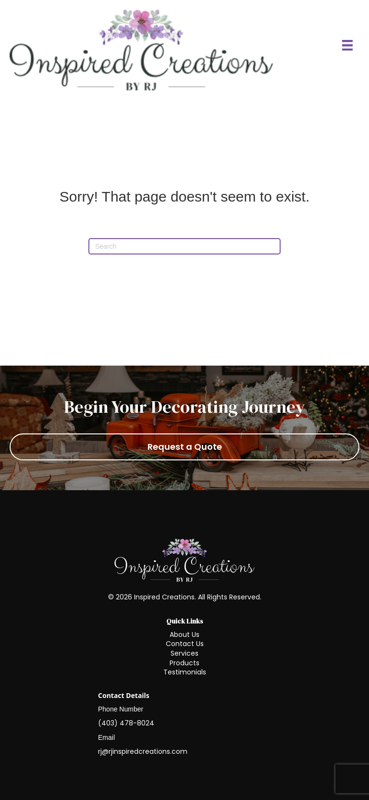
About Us (184, 634)
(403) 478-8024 (126, 723)
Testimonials (184, 672)
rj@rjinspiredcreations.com (142, 751)
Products (184, 663)
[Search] (184, 246)
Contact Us (185, 643)
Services (184, 653)
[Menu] (347, 45)
